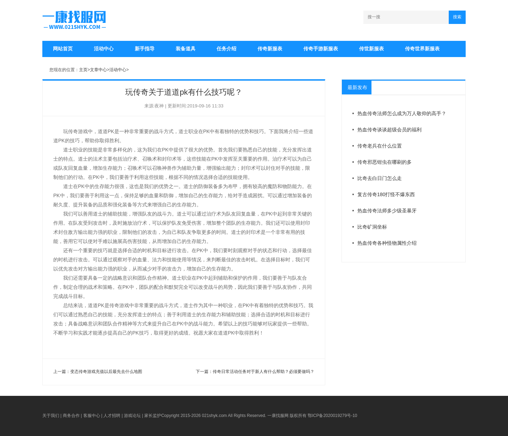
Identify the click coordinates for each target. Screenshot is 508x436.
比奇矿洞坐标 (372, 227)
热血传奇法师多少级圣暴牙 (387, 210)
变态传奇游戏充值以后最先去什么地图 (106, 371)
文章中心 (98, 70)
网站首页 (63, 48)
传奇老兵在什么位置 (379, 146)
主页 (83, 70)
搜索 (457, 16)
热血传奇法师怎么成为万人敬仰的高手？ (401, 113)
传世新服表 (371, 48)
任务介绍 (226, 48)
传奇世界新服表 (422, 48)
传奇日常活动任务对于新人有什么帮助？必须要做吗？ (263, 371)
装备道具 (185, 48)
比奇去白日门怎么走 (379, 178)
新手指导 (145, 48)
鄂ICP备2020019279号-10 (332, 415)
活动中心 (104, 48)
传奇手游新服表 (320, 48)
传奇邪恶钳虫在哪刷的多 (384, 162)
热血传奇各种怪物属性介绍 (387, 243)
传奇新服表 (270, 48)
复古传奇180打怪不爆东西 (386, 194)
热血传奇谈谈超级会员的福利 (389, 129)
